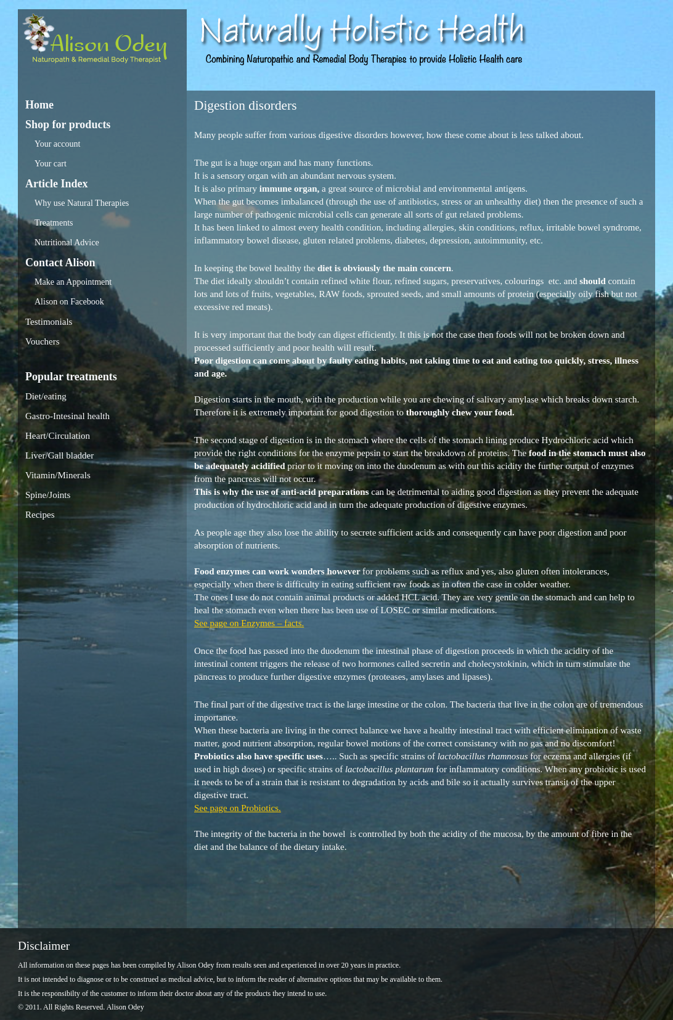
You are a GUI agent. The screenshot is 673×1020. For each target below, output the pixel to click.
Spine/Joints (47, 495)
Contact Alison (60, 262)
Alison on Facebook (69, 301)
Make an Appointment (73, 282)
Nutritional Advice (67, 242)
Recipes (39, 515)
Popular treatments (71, 376)
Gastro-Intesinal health (67, 416)
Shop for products (67, 124)
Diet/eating (46, 396)
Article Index (56, 183)
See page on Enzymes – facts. (249, 623)
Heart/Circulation (57, 436)
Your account (57, 144)
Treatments (54, 222)
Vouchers (42, 341)
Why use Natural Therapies (82, 203)
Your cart (51, 163)
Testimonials (48, 322)
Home (39, 105)
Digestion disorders (245, 105)
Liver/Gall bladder (59, 455)
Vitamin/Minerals (58, 475)
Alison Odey (102, 41)
